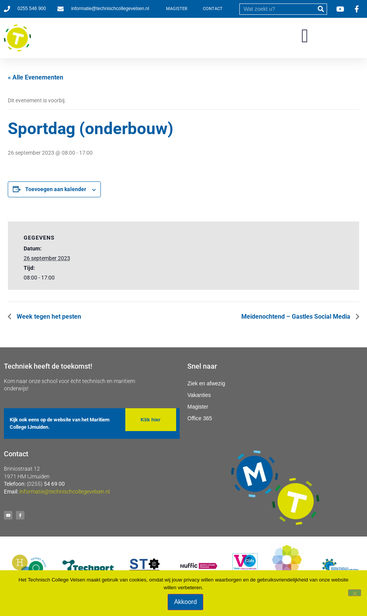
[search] (277, 9)
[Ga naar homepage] (17, 38)
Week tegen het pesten (48, 316)
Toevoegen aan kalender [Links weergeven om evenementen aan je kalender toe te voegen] (55, 189)
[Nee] (354, 592)
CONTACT (213, 8)
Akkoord (185, 602)
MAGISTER (176, 8)
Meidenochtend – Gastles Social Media (296, 316)
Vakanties (199, 395)
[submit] (321, 9)
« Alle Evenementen (35, 77)
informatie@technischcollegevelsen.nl (64, 491)
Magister (197, 407)
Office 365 (199, 418)
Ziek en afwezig (206, 383)
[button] (305, 36)
